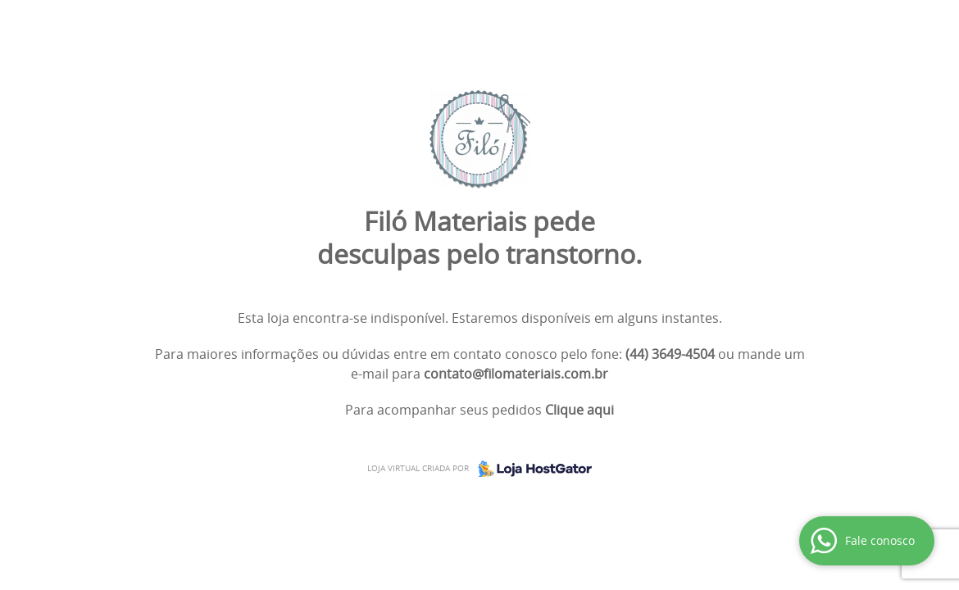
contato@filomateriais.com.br (516, 374)
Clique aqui (579, 410)
